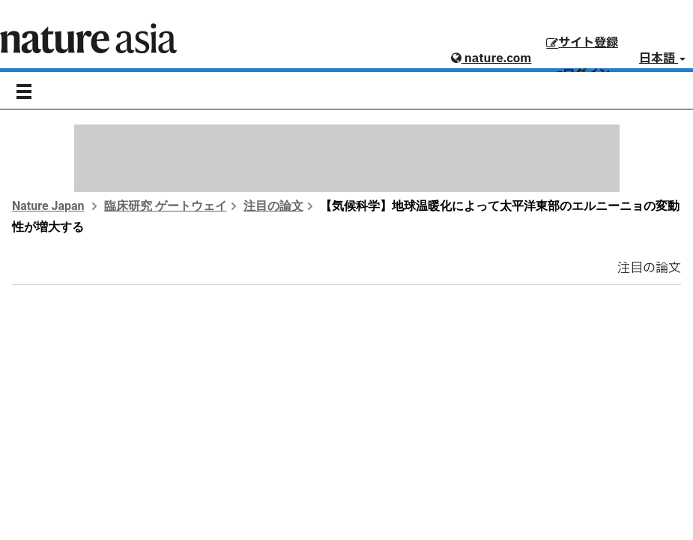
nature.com (491, 59)
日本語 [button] (662, 59)
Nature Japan (48, 206)
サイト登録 (582, 43)
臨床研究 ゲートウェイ (165, 206)
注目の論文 (273, 206)
